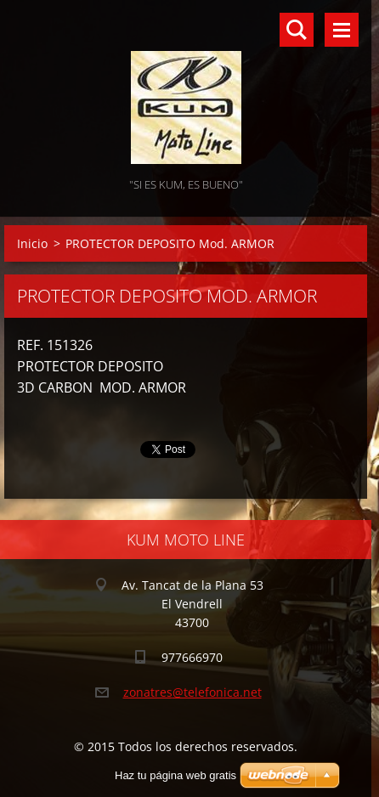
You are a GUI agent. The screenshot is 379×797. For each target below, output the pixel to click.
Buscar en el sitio (297, 30)
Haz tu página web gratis (175, 775)
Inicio (32, 243)
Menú (342, 30)
